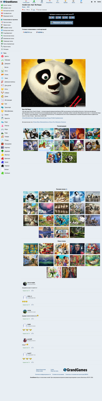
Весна (4, 67)
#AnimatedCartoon (44, 122)
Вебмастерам (39, 393)
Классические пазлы (7, 36)
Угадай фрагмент (6, 33)
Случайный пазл (6, 13)
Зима (4, 78)
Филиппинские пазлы (7, 38)
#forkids (53, 118)
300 (72, 17)
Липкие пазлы (5, 25)
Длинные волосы (8, 82)
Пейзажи (5, 60)
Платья (5, 125)
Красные (5, 158)
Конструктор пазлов (7, 10)
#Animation (58, 122)
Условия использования (58, 396)
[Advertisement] (61, 47)
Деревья (5, 151)
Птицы (5, 140)
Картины (5, 147)
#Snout (51, 122)
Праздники (6, 144)
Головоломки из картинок (9, 19)
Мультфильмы (7, 111)
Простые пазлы (6, 22)
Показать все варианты (61, 23)
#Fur (54, 122)
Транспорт (6, 107)
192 (65, 17)
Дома (4, 96)
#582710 (26, 32)
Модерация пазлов (7, 16)
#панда (49, 118)
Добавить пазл (6, 8)
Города (5, 136)
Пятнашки (4, 49)
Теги (3, 53)
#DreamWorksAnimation (27, 118)
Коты (4, 89)
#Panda (35, 122)
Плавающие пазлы (7, 41)
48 (51, 17)
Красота (5, 118)
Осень (4, 74)
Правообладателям (41, 391)
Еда (4, 103)
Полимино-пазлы (6, 27)
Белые (5, 169)
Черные (5, 165)
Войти (99, 2)
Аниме (5, 114)
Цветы (5, 56)
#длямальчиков (59, 118)
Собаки (5, 92)
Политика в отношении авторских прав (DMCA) (77, 396)
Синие (4, 162)
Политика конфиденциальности (43, 396)
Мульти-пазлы (6, 46)
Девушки (5, 63)
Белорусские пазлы (7, 30)
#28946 (39, 32)
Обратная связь (54, 393)
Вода (4, 122)
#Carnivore (63, 122)
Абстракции (6, 100)
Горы (4, 133)
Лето (4, 71)
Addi (34, 9)
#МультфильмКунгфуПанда (40, 118)
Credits (52, 391)
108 (58, 17)
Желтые (5, 154)
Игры (4, 129)
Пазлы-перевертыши (7, 44)
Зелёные (5, 173)
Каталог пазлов (6, 5)
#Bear (38, 122)
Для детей (6, 85)
